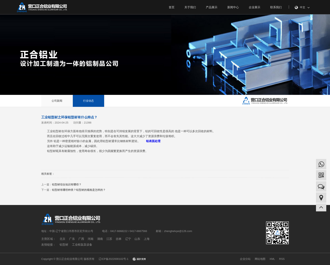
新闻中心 (233, 7)
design (139, 258)
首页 (171, 7)
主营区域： (48, 238)
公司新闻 (57, 100)
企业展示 (254, 7)
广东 (72, 238)
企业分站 (245, 258)
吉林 (118, 238)
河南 (90, 238)
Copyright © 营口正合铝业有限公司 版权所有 (67, 258)
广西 (81, 238)
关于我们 (190, 7)
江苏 (109, 238)
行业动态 (88, 100)
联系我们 (276, 7)
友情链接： (48, 244)
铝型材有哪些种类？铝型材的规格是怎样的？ (79, 189)
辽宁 (128, 238)
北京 (62, 238)
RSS (282, 258)
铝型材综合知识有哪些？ (66, 184)
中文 (302, 7)
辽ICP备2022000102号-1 (113, 258)
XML (272, 258)
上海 (147, 238)
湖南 (100, 238)
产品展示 (211, 7)
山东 (137, 238)
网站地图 (260, 258)
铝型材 (64, 244)
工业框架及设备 (82, 244)
